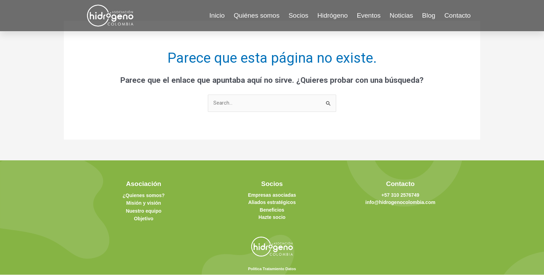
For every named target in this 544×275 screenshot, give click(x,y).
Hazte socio (272, 217)
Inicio (216, 15)
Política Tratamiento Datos (272, 269)
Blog (428, 15)
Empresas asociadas (272, 195)
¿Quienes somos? (143, 195)
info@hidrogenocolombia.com (400, 202)
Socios (298, 15)
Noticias (401, 15)
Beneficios (272, 210)
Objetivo (143, 218)
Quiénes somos (257, 15)
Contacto (457, 15)
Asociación (143, 184)
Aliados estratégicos (272, 202)
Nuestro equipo (144, 211)
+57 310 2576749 (400, 195)
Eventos (369, 15)
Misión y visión (143, 203)
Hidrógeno (332, 15)
